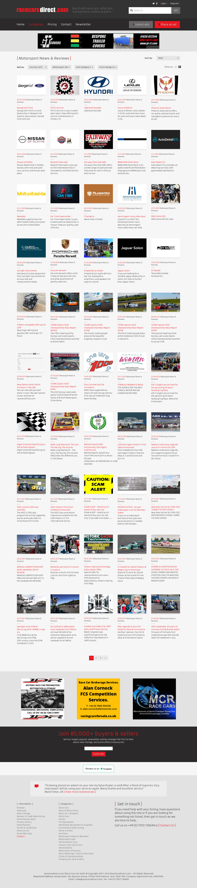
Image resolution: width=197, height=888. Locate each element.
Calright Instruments (27, 270)
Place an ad (167, 24)
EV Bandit (155, 270)
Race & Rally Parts (68, 810)
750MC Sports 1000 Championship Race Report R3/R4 (164, 328)
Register (174, 3)
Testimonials (23, 825)
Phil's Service (57, 108)
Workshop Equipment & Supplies (76, 825)
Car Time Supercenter (61, 216)
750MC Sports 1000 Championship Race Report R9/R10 (63, 328)
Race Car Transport (68, 813)
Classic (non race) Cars (70, 845)
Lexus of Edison (125, 108)
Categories (36, 24)
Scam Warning (24, 833)
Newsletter (83, 24)
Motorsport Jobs (67, 839)
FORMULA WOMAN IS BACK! (130, 385)
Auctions (63, 833)
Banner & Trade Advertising (31, 816)
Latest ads (141, 24)
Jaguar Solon (124, 270)
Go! (176, 10)
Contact (66, 24)
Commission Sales (26, 819)
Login (163, 3)
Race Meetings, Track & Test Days (76, 853)
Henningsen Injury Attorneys (131, 216)
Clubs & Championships (71, 856)
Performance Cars (68, 842)
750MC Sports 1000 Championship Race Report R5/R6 (130, 328)
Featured (21, 810)
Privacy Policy (24, 822)
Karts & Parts (66, 830)
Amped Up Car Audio (93, 270)
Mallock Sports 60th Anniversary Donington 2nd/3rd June (95, 447)
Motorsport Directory (70, 850)
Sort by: (148, 58)
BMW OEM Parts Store (128, 162)
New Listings (23, 813)
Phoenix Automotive (161, 108)
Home (21, 24)
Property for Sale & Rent (71, 859)
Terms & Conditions (27, 827)
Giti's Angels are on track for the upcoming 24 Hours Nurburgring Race (164, 388)
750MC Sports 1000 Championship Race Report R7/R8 (97, 328)
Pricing (52, 24)
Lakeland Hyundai (92, 108)
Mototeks (21, 216)
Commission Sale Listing (71, 827)
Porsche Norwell (58, 270)
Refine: (20, 67)
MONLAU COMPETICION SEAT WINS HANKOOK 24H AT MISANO (30, 570)
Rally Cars (64, 816)
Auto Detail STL (158, 162)
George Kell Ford (25, 108)
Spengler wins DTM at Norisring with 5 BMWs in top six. (31, 629)
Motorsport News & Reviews (74, 836)
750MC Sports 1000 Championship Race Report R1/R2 (63, 387)
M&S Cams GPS (158, 216)
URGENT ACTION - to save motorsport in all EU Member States (131, 510)
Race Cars (64, 807)
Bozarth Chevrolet (59, 162)
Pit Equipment (66, 822)
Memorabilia (65, 847)
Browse (21, 807)
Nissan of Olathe (25, 162)
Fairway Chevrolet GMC (95, 162)
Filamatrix (89, 216)
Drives (62, 819)
